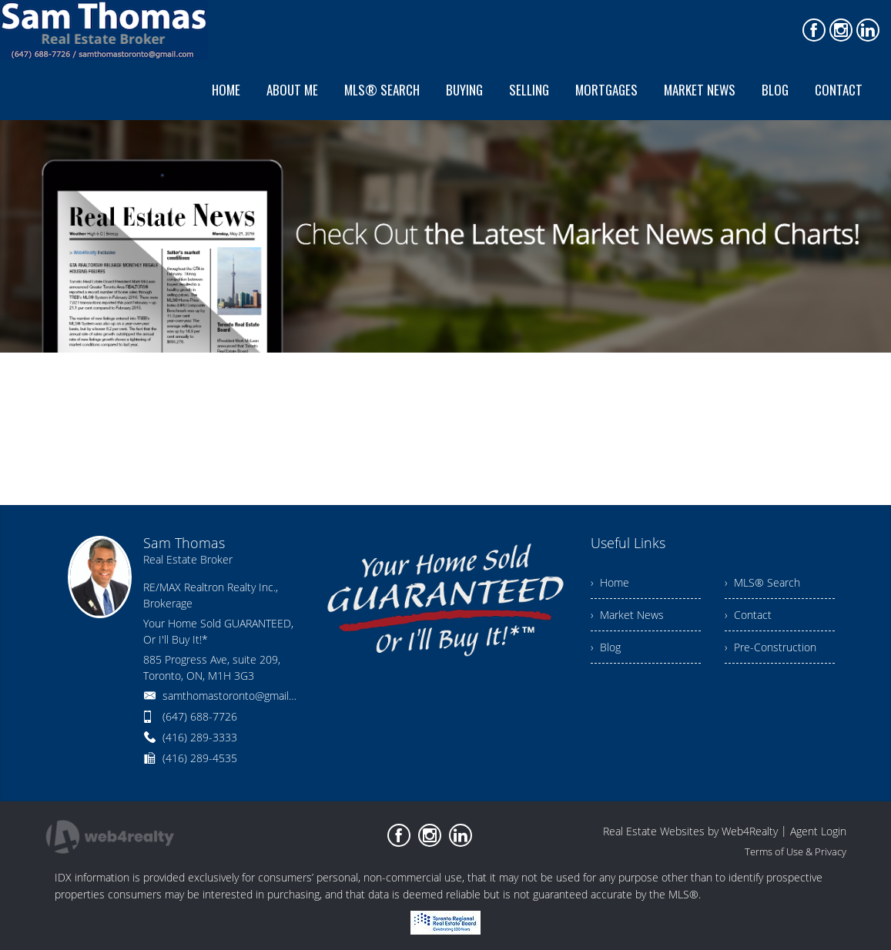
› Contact (748, 614)
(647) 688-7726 (199, 716)
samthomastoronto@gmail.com (237, 695)
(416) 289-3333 (199, 737)
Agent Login (818, 831)
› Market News (627, 614)
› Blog (606, 647)
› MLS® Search (762, 582)
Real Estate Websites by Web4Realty (690, 831)
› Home (610, 582)
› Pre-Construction (770, 647)
